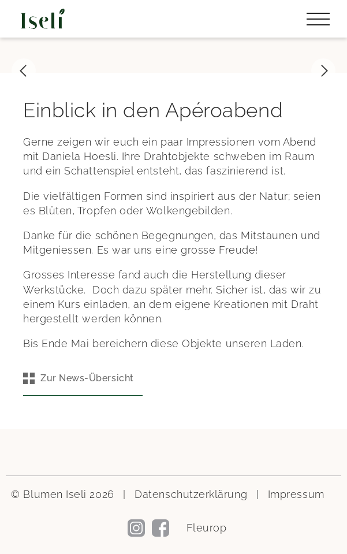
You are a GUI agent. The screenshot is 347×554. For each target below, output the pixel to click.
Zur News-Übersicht (87, 378)
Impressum (296, 494)
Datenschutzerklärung (191, 494)
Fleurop (206, 528)
